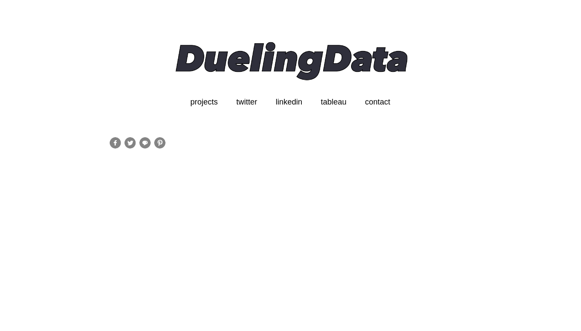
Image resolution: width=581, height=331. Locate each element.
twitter (246, 102)
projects (204, 102)
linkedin (289, 102)
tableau (333, 102)
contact (377, 102)
